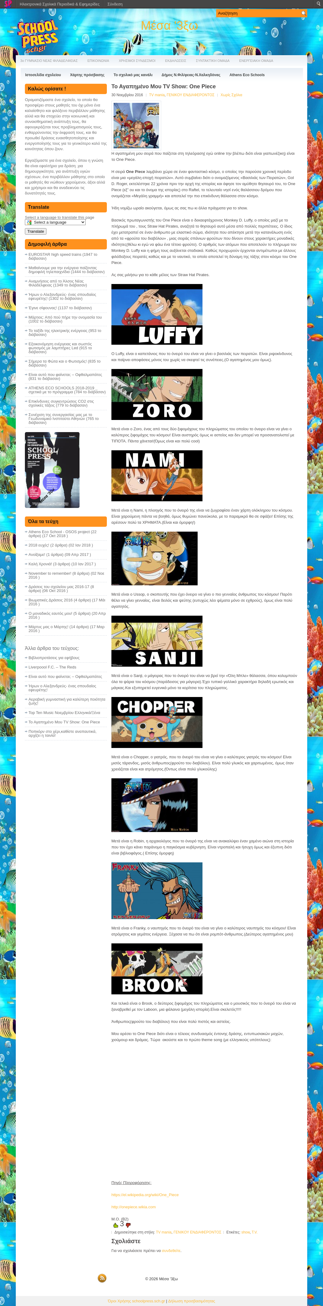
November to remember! (50, 573)
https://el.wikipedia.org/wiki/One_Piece (145, 1195)
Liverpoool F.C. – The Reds (52, 667)
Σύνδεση (115, 4)
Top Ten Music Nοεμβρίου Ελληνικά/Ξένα (64, 712)
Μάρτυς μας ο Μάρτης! (48, 626)
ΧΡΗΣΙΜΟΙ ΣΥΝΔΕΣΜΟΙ (137, 61)
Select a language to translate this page (59, 217)
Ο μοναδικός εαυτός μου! (50, 613)
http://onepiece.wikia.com (133, 1207)
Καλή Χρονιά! (40, 564)
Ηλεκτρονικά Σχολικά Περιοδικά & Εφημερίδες (60, 4)
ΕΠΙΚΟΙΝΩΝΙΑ (98, 61)
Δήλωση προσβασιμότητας (191, 1301)
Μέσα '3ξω (169, 25)
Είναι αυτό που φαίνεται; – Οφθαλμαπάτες (65, 676)
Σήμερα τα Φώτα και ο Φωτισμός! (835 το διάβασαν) (64, 363)
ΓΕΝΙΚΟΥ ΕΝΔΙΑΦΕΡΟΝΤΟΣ (190, 95)
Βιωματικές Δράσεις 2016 (51, 600)
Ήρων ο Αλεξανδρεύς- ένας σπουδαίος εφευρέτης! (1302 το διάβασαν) (62, 296)
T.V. (255, 1232)
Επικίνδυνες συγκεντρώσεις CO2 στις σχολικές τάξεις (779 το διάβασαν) (61, 403)
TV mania (157, 95)
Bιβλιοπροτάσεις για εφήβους (54, 657)
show (245, 1232)
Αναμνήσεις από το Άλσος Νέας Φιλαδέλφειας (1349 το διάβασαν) (58, 283)
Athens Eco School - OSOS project (59, 532)
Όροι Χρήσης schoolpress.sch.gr (136, 1301)
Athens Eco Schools (247, 75)
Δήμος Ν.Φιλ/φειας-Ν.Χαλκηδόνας (191, 75)
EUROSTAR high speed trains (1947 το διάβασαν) (63, 256)
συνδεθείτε (171, 1250)
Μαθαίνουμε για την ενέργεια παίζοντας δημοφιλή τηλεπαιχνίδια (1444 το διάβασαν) (67, 270)
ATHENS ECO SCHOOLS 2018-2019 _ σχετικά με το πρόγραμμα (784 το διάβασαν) (67, 390)
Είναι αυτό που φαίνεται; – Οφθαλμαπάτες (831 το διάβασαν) (65, 376)
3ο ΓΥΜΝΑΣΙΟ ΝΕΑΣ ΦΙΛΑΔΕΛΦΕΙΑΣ (49, 61)
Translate (35, 231)
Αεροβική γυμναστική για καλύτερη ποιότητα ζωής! (67, 701)
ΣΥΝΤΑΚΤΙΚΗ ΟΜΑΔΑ (213, 61)
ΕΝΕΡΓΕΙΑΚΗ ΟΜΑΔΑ (256, 61)
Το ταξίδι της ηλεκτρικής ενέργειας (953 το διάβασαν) (65, 332)
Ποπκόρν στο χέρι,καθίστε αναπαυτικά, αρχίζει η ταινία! (63, 733)
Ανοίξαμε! (37, 554)
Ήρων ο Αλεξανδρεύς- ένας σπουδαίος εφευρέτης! (62, 688)
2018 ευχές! (39, 545)
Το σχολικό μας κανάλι (133, 75)
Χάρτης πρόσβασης (87, 75)
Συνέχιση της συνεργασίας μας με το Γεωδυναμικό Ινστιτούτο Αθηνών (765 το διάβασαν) (64, 418)
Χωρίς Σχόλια (231, 95)
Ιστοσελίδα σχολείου (43, 75)
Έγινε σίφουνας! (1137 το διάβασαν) (60, 308)
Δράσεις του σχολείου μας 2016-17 (59, 586)
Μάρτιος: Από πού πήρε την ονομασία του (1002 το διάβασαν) (65, 319)
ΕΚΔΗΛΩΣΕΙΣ (175, 61)
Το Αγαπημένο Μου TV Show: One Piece (64, 722)
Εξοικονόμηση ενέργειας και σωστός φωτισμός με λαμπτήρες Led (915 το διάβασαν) (60, 348)
